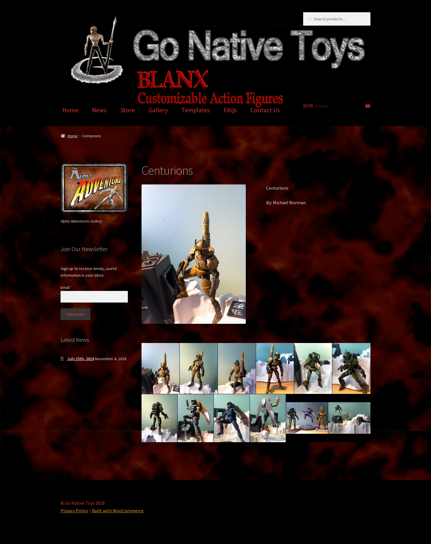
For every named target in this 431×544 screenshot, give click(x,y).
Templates (195, 110)
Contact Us (265, 110)
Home (70, 110)
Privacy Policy (74, 510)
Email (66, 287)
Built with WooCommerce (118, 510)
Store (127, 110)
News (99, 110)
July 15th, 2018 (80, 358)
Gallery (158, 110)
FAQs (230, 110)
